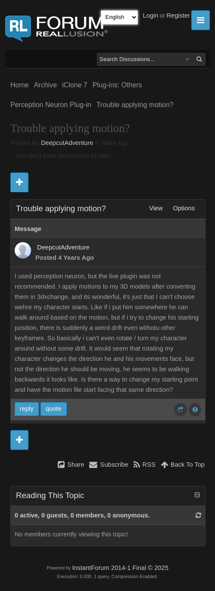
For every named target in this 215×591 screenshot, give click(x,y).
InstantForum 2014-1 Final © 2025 (120, 567)
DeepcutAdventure (67, 142)
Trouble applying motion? (135, 104)
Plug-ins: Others (117, 85)
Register (178, 15)
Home (19, 85)
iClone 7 (74, 85)
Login (151, 15)
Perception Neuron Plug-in (50, 104)
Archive (45, 85)
